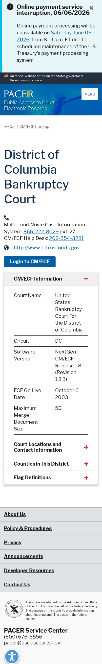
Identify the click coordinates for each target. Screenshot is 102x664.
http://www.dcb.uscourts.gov (47, 248)
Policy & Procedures (28, 528)
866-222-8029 (41, 232)
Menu (89, 94)
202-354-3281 (66, 238)
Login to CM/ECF (30, 261)
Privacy (12, 542)
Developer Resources (29, 570)
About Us (15, 514)
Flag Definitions (32, 477)
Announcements (23, 556)
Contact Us (17, 585)
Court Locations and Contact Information (38, 447)
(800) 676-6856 (23, 637)
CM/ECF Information (38, 279)
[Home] (19, 93)
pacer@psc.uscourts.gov (32, 643)
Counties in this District (41, 464)
